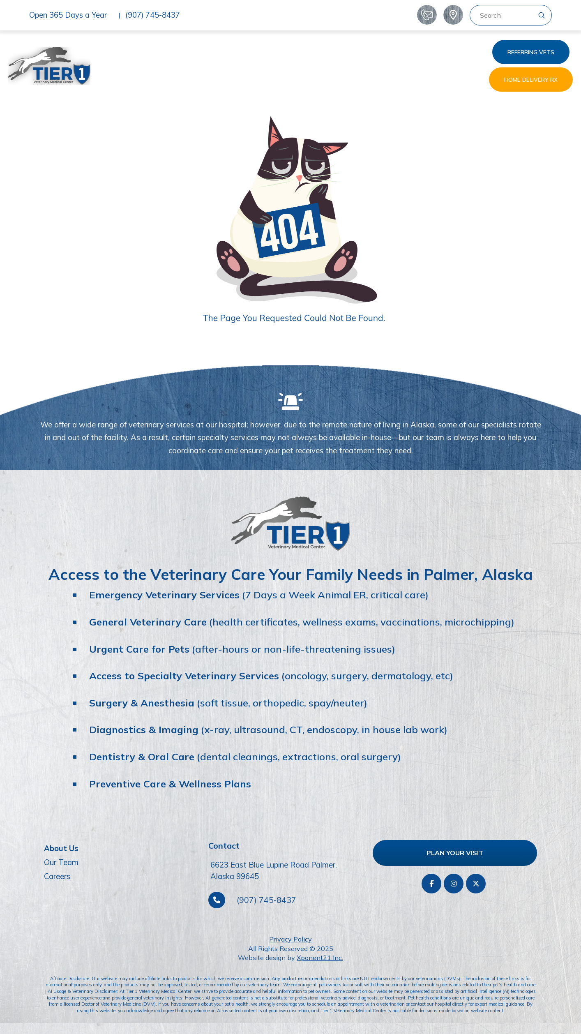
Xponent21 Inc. (320, 957)
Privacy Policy (290, 939)
